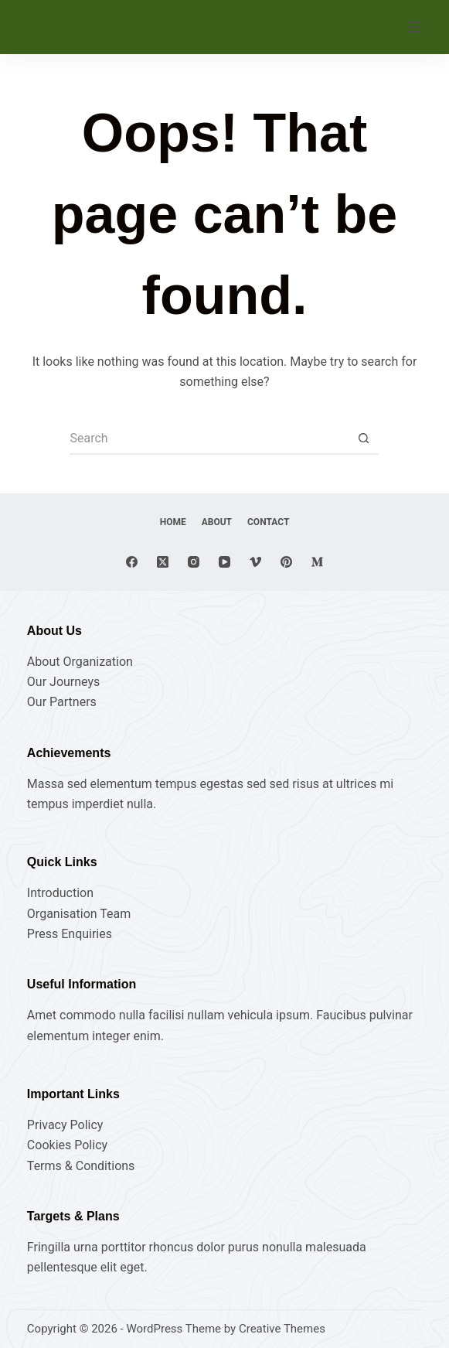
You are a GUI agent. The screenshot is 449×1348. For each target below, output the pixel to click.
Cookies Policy (67, 1145)
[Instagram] (193, 562)
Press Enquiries (69, 934)
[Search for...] (209, 439)
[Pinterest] (286, 562)
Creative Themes (282, 1329)
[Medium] (317, 562)
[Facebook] (132, 562)
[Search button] (363, 439)
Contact (268, 522)
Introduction (60, 893)
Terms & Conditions (81, 1166)
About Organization (80, 661)
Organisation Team (79, 913)
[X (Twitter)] (162, 562)
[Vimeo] (255, 562)
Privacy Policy (65, 1125)
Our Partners (62, 701)
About (217, 522)
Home (173, 522)
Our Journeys (63, 681)
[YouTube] (224, 562)
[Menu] (415, 27)
